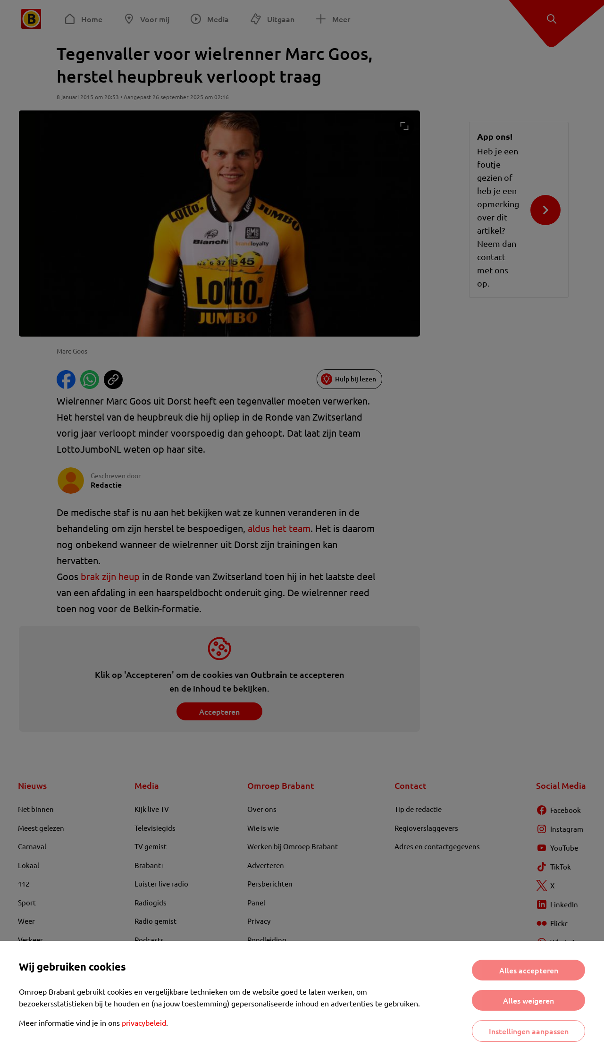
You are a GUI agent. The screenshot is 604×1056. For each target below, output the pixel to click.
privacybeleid (144, 1022)
